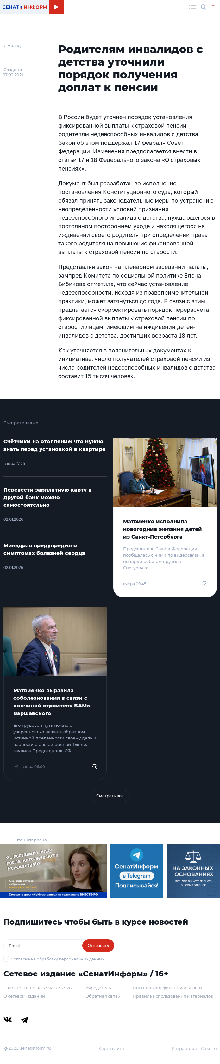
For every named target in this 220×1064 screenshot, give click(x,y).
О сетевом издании (24, 996)
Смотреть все (110, 795)
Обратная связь (102, 996)
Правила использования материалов (173, 996)
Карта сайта (111, 1048)
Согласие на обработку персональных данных (57, 959)
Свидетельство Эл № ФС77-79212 (37, 987)
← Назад (12, 45)
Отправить (98, 945)
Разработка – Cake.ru (194, 1048)
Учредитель (98, 987)
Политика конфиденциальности (167, 987)
